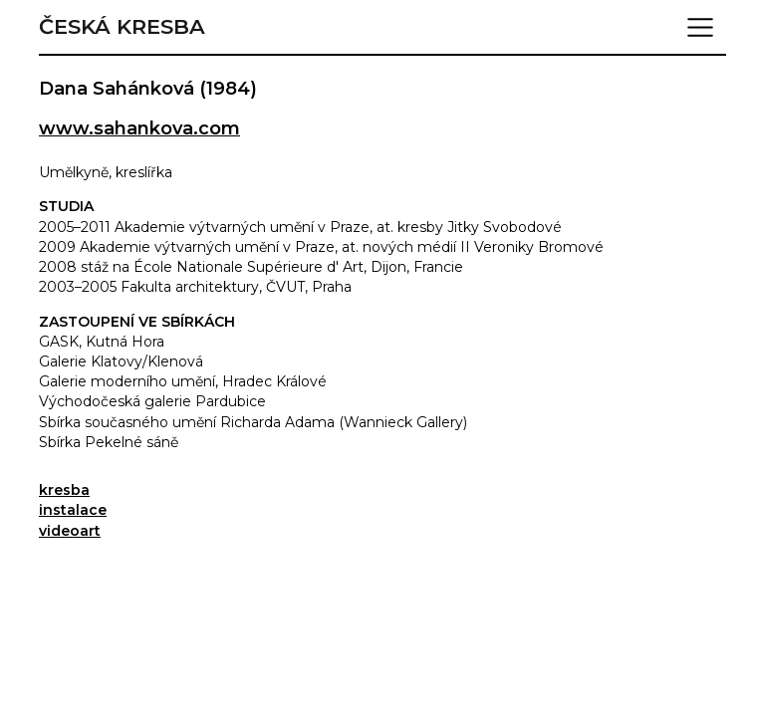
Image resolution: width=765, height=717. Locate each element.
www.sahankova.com (139, 128)
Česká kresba (122, 26)
